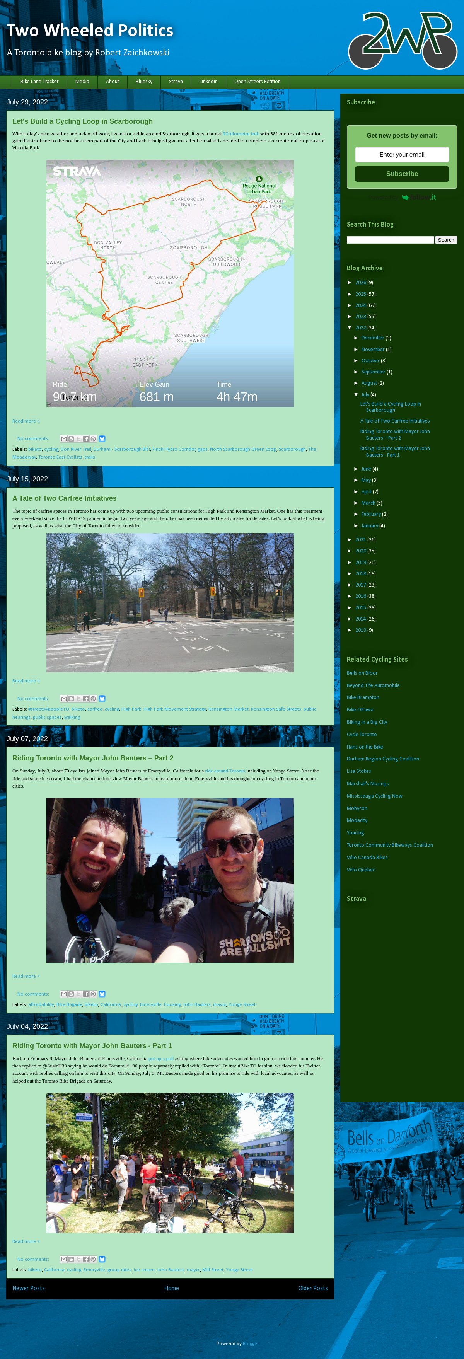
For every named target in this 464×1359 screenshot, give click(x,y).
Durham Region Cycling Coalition (383, 759)
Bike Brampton (363, 698)
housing (172, 1004)
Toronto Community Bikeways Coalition (390, 845)
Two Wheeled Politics (90, 31)
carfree (94, 709)
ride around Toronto (225, 771)
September (374, 372)
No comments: (33, 438)
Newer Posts (28, 1289)
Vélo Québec (361, 870)
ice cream (144, 1269)
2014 (361, 619)
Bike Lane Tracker (39, 82)
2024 (361, 306)
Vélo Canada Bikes (367, 858)
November (374, 350)
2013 (361, 630)
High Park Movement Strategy (174, 709)
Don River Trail (76, 449)
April (367, 492)
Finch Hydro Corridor (174, 449)
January (370, 526)
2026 (361, 283)
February (372, 514)
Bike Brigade (69, 1004)
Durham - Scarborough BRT (122, 449)
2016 (361, 596)
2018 (361, 574)
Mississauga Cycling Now (375, 796)
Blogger (250, 1343)
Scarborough (292, 449)
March (369, 503)
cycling (51, 449)
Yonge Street (242, 1004)
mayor (220, 1004)
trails (90, 457)
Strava (176, 82)
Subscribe (402, 173)
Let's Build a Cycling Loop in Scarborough (82, 121)
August (370, 383)
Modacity (357, 821)
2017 (361, 585)
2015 (361, 608)
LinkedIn (209, 82)
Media (82, 82)
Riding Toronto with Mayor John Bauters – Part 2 (93, 758)
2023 (361, 317)
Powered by (402, 197)
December (374, 338)
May (367, 480)
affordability (41, 1004)
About (112, 82)
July (366, 395)
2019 (361, 563)
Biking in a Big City (367, 722)
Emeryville (151, 1004)
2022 (361, 328)
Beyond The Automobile (373, 686)
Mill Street (212, 1269)
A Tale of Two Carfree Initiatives (64, 498)
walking (72, 717)
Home (171, 1289)
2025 (361, 294)
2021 (361, 540)
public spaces (47, 717)
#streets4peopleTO (48, 709)
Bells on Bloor (362, 673)
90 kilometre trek (241, 133)
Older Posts (313, 1289)
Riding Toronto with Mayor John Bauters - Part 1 (92, 1046)
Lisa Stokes (359, 771)
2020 (361, 551)
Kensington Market (228, 709)
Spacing (355, 833)
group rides (119, 1269)
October (371, 361)
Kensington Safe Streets (276, 709)
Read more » (26, 421)
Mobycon (357, 809)
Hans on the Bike (365, 747)
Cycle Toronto (362, 735)
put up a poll (161, 1058)
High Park (131, 709)
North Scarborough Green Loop (243, 449)
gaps (203, 449)
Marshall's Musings (368, 784)
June (367, 469)
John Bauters (197, 1004)
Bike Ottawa (360, 710)
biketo (35, 449)
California (111, 1004)
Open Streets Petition (257, 82)
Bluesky (144, 82)
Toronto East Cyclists (60, 457)
